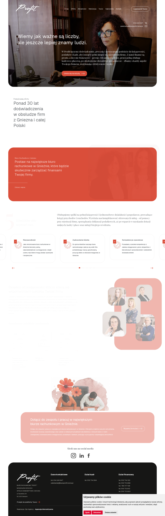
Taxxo (101, 9)
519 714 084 (92, 480)
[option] (33, 248)
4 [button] (90, 267)
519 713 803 (125, 491)
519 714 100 (125, 480)
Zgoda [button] (87, 512)
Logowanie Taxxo (140, 9)
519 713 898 (125, 483)
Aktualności (82, 9)
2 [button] (83, 267)
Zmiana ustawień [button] (110, 512)
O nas (66, 9)
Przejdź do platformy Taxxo (28, 502)
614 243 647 (140, 23)
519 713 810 (125, 489)
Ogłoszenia (109, 9)
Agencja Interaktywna (44, 509)
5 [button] (94, 267)
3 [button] (87, 267)
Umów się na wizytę (74, 73)
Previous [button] (13, 268)
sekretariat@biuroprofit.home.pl (133, 26)
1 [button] (79, 267)
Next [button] (152, 268)
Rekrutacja (92, 9)
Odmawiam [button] (97, 512)
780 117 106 (125, 486)
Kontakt (118, 9)
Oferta (73, 9)
